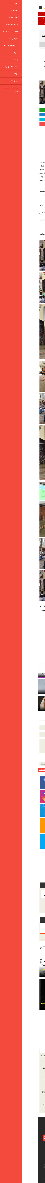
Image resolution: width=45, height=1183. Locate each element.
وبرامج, (29, 610)
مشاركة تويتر (22, 119)
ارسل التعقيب (6, 770)
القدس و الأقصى (11, 18)
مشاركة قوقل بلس (22, 124)
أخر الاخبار (38, 1051)
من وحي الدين (11, 23)
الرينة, (31, 614)
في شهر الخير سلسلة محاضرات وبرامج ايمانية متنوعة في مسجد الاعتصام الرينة (22, 38)
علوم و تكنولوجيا (29, 1167)
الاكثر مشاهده (26, 1051)
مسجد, (5, 610)
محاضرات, (38, 610)
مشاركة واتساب (22, 110)
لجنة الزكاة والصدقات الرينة (23, 1171)
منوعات (18, 1167)
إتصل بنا (22, 1180)
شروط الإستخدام (11, 1180)
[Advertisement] (25, 142)
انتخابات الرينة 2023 (20, 1163)
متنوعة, (12, 610)
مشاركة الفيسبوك (22, 115)
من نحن (30, 1180)
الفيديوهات (9, 1167)
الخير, (12, 607)
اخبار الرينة (11, 14)
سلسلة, (5, 607)
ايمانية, (21, 610)
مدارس (8, 1163)
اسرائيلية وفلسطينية (34, 23)
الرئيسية (38, 32)
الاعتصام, (38, 614)
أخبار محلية (33, 14)
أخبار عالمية (33, 18)
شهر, (19, 607)
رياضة (40, 1167)
